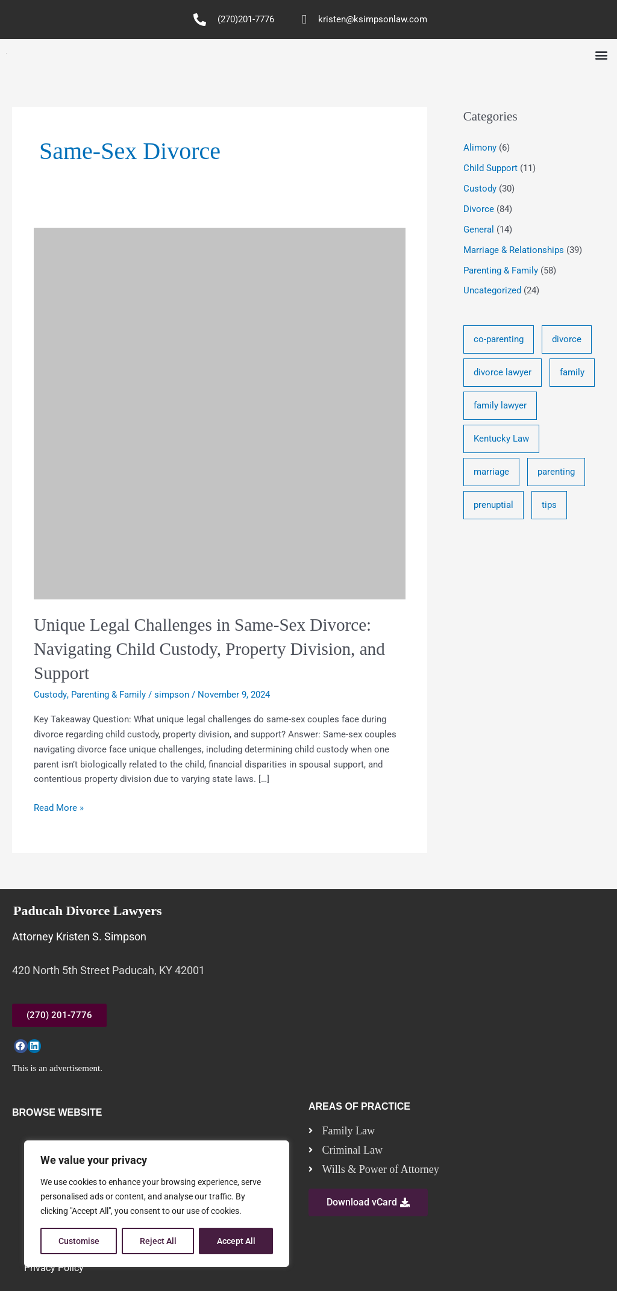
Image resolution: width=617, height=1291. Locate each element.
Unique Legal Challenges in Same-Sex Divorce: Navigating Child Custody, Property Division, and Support (215, 647)
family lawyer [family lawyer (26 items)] (500, 406)
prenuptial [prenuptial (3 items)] (493, 507)
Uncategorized (492, 290)
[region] (156, 1203)
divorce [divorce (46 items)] (566, 339)
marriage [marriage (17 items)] (491, 474)
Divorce (478, 209)
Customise (78, 1241)
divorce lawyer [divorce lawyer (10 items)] (502, 372)
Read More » (59, 805)
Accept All (236, 1241)
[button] (601, 55)
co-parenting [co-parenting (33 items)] (499, 339)
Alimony (479, 147)
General (478, 229)
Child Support (490, 168)
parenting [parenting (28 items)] (556, 474)
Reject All (158, 1241)
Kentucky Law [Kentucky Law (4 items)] (501, 440)
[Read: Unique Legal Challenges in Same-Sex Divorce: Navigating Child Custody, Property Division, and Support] (220, 412)
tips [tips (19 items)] (549, 507)
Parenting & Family (107, 692)
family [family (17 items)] (572, 372)
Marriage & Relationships (513, 249)
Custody (50, 692)
